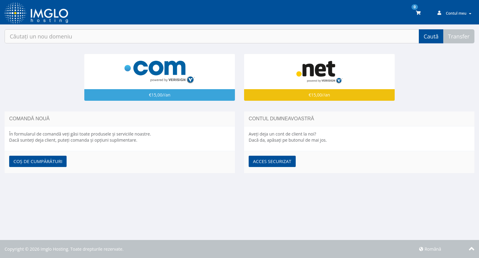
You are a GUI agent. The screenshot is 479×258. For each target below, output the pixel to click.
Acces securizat (272, 161)
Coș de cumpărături (37, 161)
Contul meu (458, 13)
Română (430, 249)
